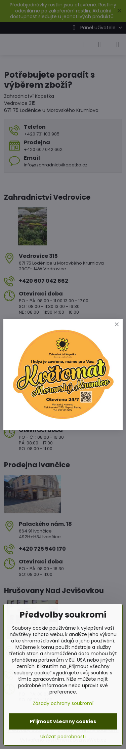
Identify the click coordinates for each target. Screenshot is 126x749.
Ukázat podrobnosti (63, 737)
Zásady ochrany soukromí (63, 703)
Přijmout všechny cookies (63, 721)
